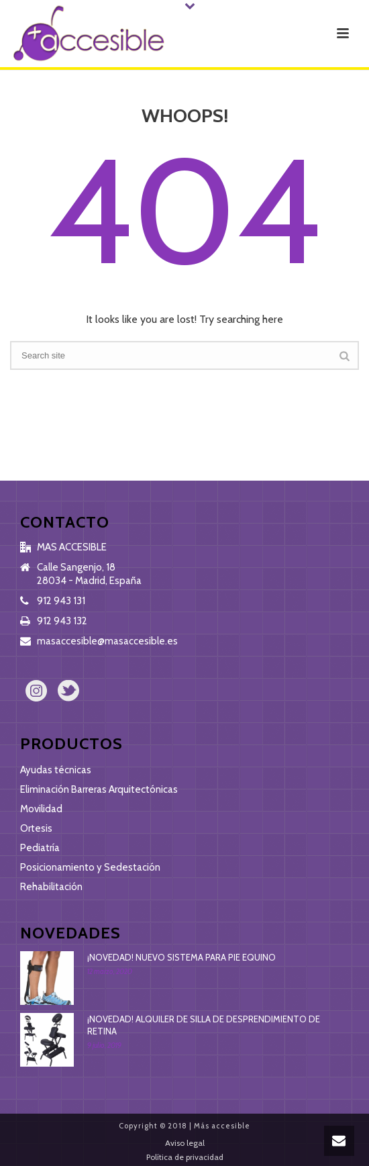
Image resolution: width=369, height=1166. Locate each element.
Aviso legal (185, 1143)
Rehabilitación (51, 887)
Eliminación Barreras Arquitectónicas (99, 789)
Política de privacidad (184, 1157)
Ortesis (36, 828)
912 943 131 (61, 601)
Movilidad (41, 809)
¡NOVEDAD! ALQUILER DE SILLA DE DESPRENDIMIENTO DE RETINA (203, 1025)
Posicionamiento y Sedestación (90, 867)
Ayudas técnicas (55, 770)
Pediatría (40, 848)
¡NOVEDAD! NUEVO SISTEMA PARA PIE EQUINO (181, 957)
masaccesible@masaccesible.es (107, 641)
